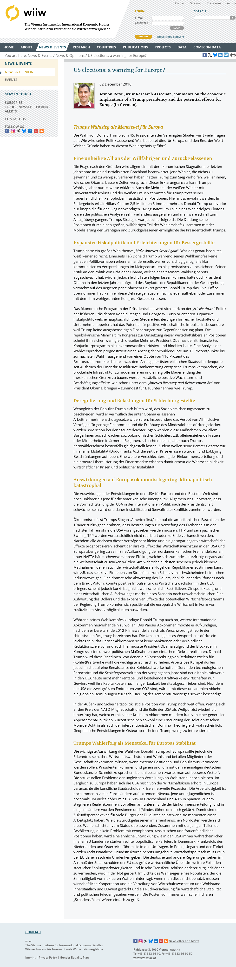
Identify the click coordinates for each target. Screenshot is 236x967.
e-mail (139, 18)
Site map (196, 3)
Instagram (140, 941)
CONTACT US (15, 119)
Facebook (7, 131)
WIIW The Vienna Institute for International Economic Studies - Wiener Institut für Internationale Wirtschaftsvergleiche (65, 19)
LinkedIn (30, 131)
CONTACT (33, 932)
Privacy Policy (48, 957)
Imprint (231, 3)
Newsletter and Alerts (184, 941)
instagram (13, 131)
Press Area (214, 3)
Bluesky (24, 131)
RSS (41, 131)
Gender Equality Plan (74, 957)
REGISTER (143, 36)
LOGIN (176, 27)
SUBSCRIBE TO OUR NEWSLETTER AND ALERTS (26, 106)
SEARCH (233, 18)
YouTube (36, 131)
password (141, 23)
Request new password (170, 36)
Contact (180, 3)
